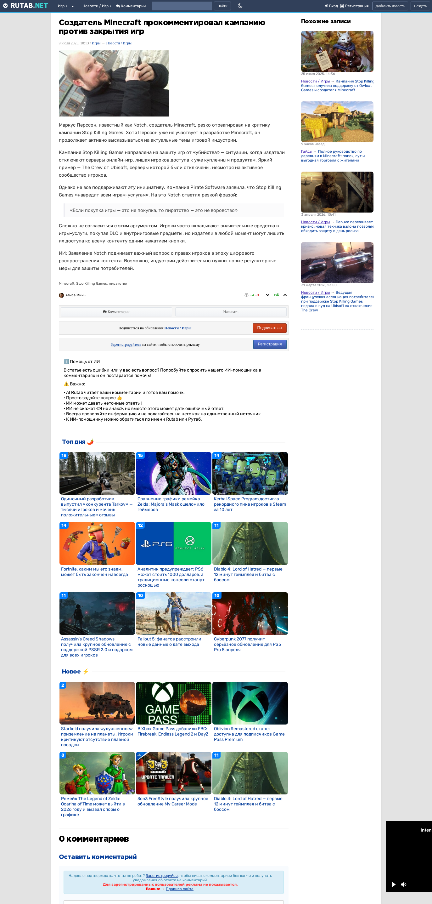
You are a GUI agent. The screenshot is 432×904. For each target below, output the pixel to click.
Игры (62, 6)
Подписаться (269, 327)
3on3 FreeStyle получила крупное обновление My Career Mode (172, 801)
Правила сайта (180, 889)
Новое (71, 671)
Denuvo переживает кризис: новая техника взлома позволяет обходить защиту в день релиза (338, 226)
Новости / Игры (96, 6)
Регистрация (270, 344)
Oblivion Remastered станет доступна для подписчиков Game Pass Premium (249, 734)
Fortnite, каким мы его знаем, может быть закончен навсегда (94, 571)
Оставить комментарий (98, 857)
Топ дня (73, 442)
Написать (230, 312)
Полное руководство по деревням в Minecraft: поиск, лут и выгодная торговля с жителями (333, 155)
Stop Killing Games (91, 283)
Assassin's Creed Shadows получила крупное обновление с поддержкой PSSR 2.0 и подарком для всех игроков (97, 647)
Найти (222, 6)
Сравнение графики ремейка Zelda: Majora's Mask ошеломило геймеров (171, 504)
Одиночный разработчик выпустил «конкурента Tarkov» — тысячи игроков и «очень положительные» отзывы (97, 507)
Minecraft (66, 283)
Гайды (306, 151)
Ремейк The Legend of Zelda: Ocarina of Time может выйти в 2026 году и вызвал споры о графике (93, 806)
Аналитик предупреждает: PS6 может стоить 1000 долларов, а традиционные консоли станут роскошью (171, 577)
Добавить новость (390, 6)
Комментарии (131, 6)
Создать (420, 6)
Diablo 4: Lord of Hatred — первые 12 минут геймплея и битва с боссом (248, 574)
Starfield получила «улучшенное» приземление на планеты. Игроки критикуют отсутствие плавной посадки (97, 737)
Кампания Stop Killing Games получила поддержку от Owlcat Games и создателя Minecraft (337, 85)
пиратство (118, 283)
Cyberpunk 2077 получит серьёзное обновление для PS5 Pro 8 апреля (247, 644)
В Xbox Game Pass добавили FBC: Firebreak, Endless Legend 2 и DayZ (172, 731)
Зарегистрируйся (162, 875)
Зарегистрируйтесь (126, 344)
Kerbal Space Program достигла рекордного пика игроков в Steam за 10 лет (250, 504)
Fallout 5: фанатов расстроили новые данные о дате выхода (169, 641)
